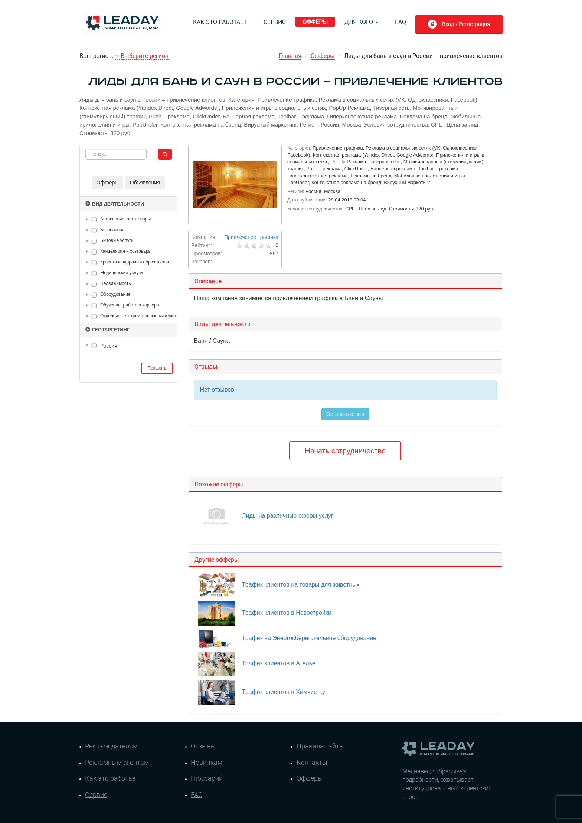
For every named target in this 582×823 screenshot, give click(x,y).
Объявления (145, 183)
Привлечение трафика (251, 237)
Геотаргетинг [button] (107, 329)
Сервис (275, 22)
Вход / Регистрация (459, 25)
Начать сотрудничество (345, 451)
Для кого (361, 22)
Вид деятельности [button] (114, 204)
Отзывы (203, 745)
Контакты (312, 762)
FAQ (400, 22)
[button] (88, 219)
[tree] (128, 346)
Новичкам (206, 762)
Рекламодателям (111, 745)
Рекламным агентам (117, 762)
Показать (156, 368)
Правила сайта (320, 745)
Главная (290, 55)
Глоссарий (207, 778)
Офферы (315, 22)
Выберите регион (142, 55)
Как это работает (220, 22)
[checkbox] (94, 219)
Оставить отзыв (345, 414)
